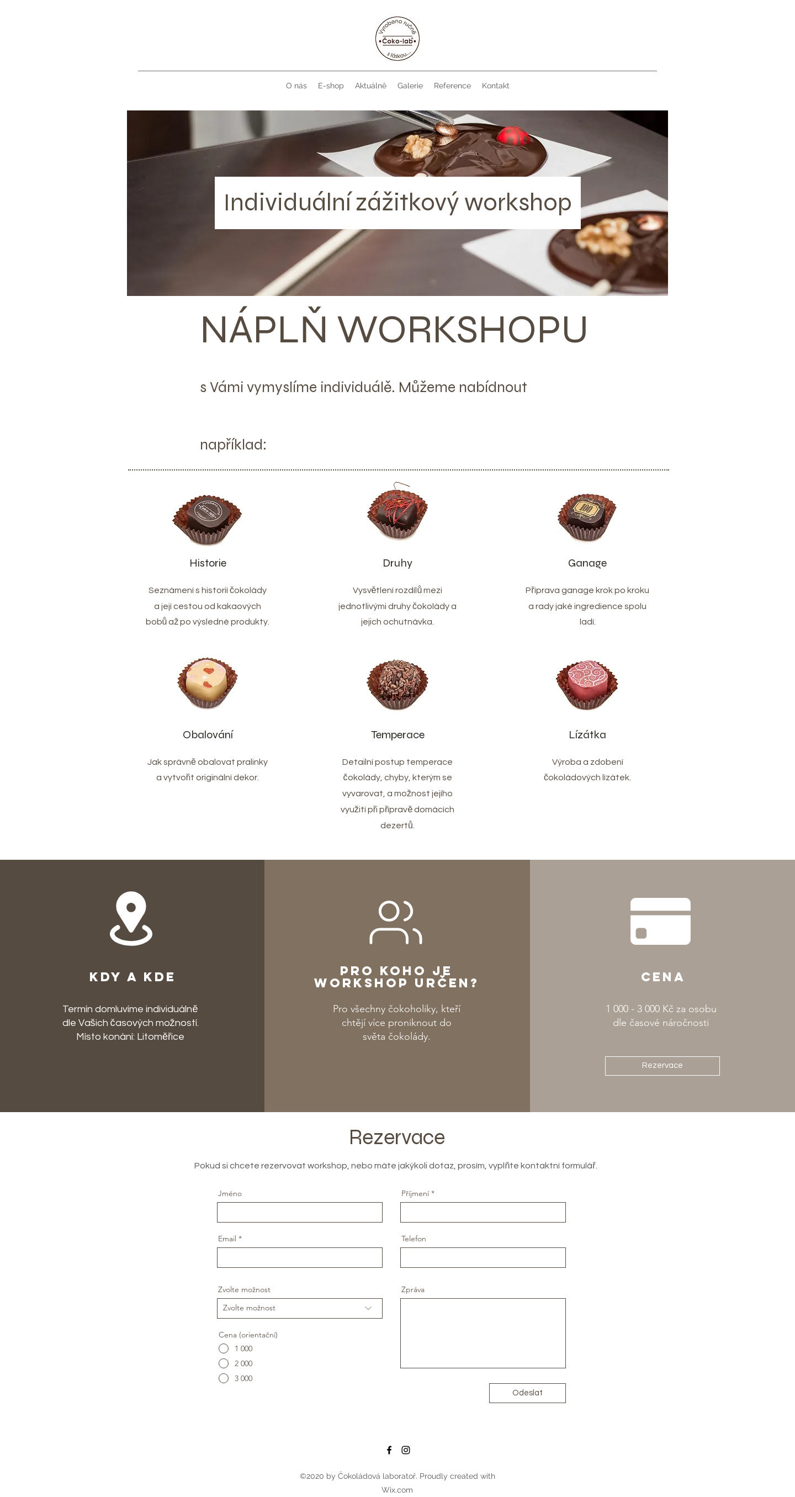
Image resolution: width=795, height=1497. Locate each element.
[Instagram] (405, 1450)
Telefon (413, 1238)
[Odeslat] (527, 1393)
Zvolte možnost (244, 1289)
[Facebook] (389, 1450)
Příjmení (415, 1193)
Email (227, 1238)
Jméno (230, 1193)
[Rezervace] (662, 1066)
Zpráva (413, 1289)
